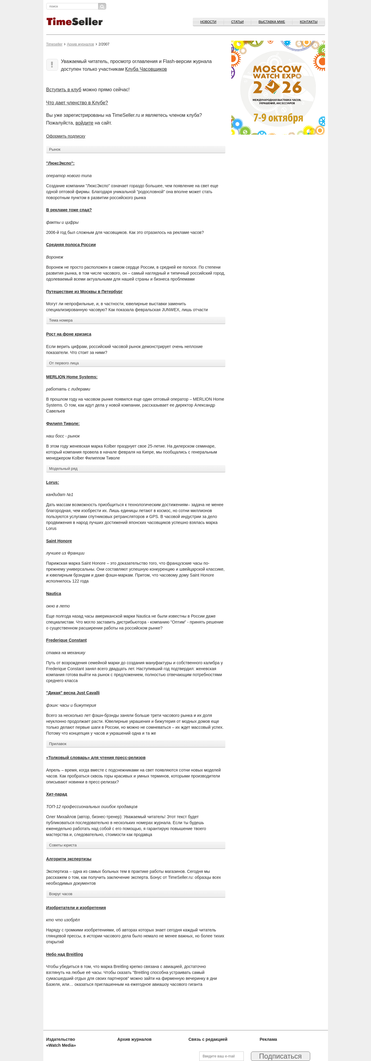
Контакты (308, 21)
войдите (84, 122)
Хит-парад (56, 794)
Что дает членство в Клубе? (77, 102)
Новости (208, 21)
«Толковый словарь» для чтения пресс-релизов (96, 757)
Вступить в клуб (64, 89)
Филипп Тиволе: (63, 423)
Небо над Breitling (64, 954)
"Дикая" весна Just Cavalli (73, 692)
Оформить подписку (65, 136)
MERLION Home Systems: (72, 376)
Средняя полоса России (71, 244)
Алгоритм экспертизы (69, 859)
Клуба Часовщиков (146, 69)
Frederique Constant (66, 640)
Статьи (237, 21)
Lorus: (52, 482)
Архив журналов (80, 44)
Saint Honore (59, 541)
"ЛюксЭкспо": (60, 163)
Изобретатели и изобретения (76, 907)
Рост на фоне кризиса (68, 334)
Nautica (53, 593)
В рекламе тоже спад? (69, 209)
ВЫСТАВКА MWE (272, 21)
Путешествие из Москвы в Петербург (84, 291)
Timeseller (54, 44)
